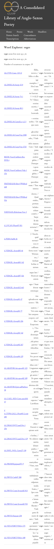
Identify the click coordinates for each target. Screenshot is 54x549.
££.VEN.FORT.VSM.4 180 (14, 537)
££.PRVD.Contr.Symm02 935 (16, 504)
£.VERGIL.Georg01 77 (13, 311)
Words (30, 31)
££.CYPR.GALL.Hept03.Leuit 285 (16, 413)
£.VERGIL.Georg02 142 (13, 333)
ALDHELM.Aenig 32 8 (13, 84)
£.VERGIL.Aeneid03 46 (13, 250)
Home (9, 31)
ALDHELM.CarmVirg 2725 (15, 146)
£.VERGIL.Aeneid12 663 (14, 287)
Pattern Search (12, 35)
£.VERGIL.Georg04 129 (13, 356)
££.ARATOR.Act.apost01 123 (15, 368)
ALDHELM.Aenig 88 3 (13, 108)
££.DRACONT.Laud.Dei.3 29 (16, 438)
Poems (19, 31)
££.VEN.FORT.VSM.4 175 (14, 526)
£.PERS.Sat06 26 (10, 239)
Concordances (30, 35)
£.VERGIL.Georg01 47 (13, 299)
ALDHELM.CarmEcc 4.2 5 (15, 121)
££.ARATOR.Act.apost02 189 (15, 378)
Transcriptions (12, 38)
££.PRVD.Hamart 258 (13, 515)
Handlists (42, 31)
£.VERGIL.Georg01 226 (13, 321)
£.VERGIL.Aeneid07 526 (14, 275)
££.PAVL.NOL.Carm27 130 (15, 450)
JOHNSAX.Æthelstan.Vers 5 (15, 212)
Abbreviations (30, 38)
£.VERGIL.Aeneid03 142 (14, 262)
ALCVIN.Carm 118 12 (13, 73)
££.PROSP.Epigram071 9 (14, 464)
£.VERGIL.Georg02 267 (13, 344)
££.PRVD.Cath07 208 (12, 477)
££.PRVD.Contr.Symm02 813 (16, 490)
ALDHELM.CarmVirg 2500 (15, 135)
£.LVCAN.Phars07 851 (13, 225)
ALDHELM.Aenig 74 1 (13, 96)
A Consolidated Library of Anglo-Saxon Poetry (24, 16)
